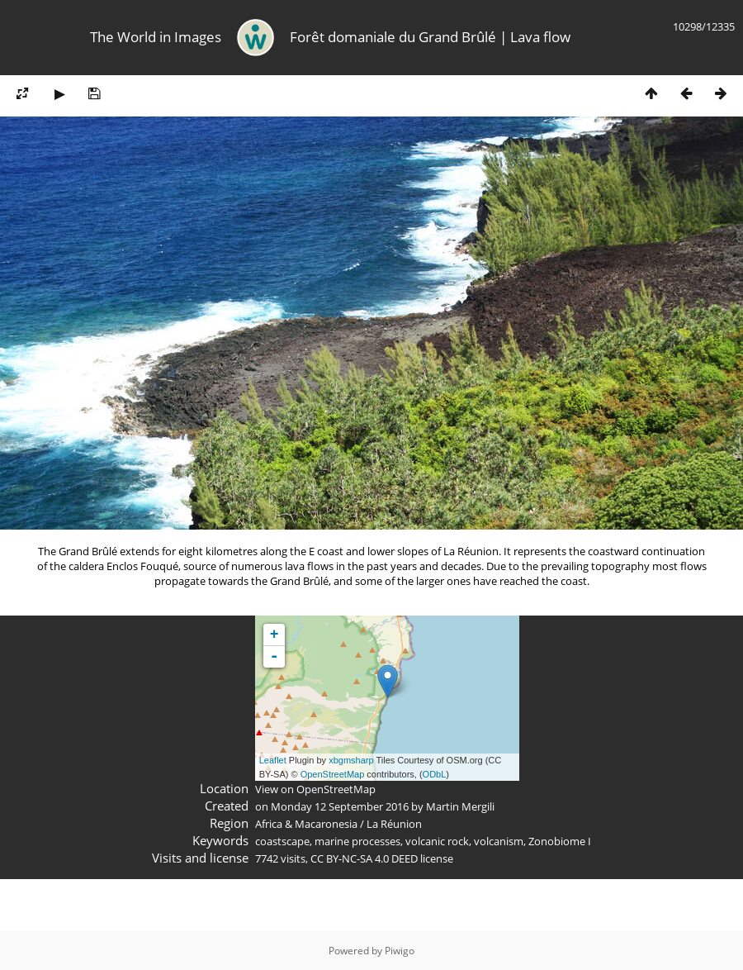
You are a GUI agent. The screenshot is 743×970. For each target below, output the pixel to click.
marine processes (357, 841)
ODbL (435, 774)
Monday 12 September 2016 (340, 806)
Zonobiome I (559, 841)
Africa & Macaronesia (306, 823)
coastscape (282, 841)
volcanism (498, 841)
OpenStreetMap (333, 774)
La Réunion (394, 823)
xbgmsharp (351, 760)
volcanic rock (437, 841)
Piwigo (399, 951)
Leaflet (272, 760)
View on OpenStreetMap (315, 789)
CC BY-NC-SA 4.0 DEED (364, 858)
